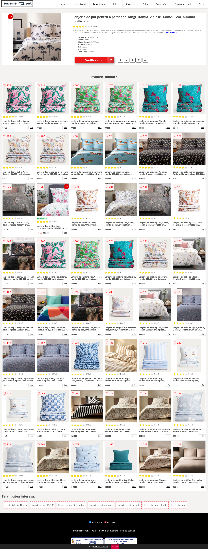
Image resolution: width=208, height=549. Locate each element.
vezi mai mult (171, 32)
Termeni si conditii (81, 530)
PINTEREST (111, 522)
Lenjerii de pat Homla (16, 505)
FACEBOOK (96, 522)
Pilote (116, 4)
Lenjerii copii (79, 4)
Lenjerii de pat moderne (101, 505)
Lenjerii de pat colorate (155, 505)
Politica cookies (127, 530)
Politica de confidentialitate (105, 530)
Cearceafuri (161, 4)
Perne (201, 4)
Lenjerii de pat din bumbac (71, 505)
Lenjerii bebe (99, 4)
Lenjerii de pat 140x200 (42, 505)
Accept (114, 546)
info (31, 127)
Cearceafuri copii (183, 4)
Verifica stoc (99, 60)
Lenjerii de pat (178, 505)
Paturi (146, 4)
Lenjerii (62, 4)
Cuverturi (130, 4)
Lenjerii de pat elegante (128, 505)
